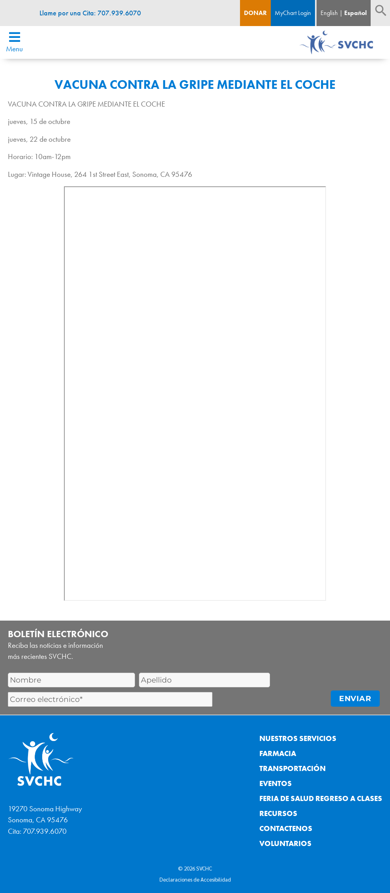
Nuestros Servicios (297, 738)
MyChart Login (293, 13)
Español (355, 13)
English (329, 13)
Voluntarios (285, 843)
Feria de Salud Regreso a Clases (320, 798)
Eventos (275, 783)
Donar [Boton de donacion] (255, 13)
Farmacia (277, 753)
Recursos (278, 813)
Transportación (292, 768)
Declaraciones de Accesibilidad (195, 879)
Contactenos (285, 828)
